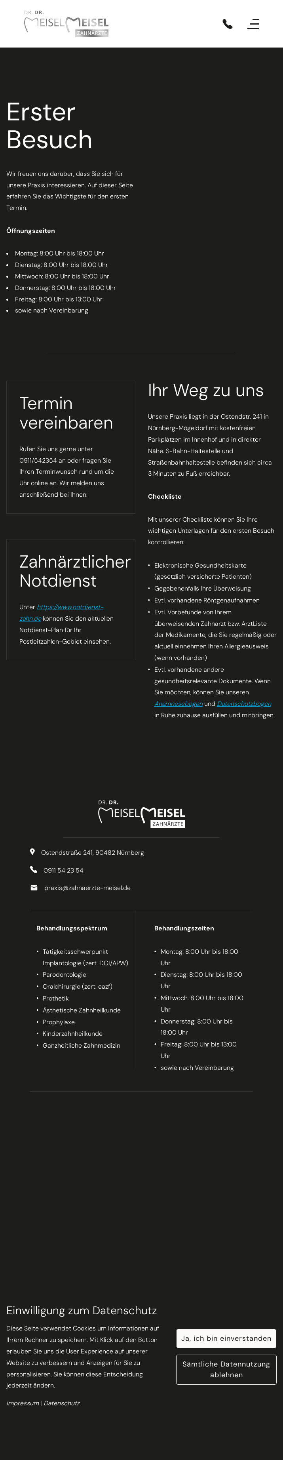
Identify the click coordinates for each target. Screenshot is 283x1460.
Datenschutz (62, 1403)
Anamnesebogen (178, 704)
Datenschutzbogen (244, 704)
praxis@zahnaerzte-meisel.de (87, 888)
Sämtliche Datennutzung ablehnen (226, 1369)
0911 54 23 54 (64, 870)
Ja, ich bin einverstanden (226, 1338)
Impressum (22, 1403)
